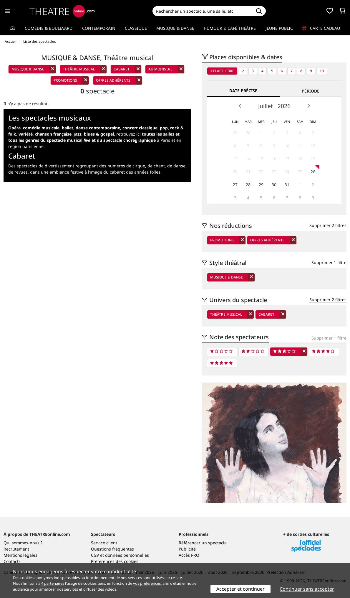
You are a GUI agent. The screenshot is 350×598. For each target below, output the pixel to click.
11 (300, 146)
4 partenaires (52, 583)
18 (300, 159)
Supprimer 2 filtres (327, 225)
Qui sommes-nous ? (23, 543)
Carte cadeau (321, 28)
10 (322, 70)
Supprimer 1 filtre (328, 262)
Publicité (187, 549)
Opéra (14, 128)
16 (274, 159)
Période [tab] (310, 91)
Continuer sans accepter (307, 589)
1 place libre (222, 70)
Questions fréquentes (112, 549)
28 (248, 184)
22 (261, 171)
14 (248, 159)
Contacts (12, 561)
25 (300, 171)
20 (235, 171)
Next (308, 105)
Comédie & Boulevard (48, 28)
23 (274, 171)
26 (313, 171)
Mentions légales (20, 555)
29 (235, 133)
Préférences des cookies (114, 561)
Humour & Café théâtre (230, 28)
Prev (240, 105)
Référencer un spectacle (203, 543)
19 (313, 159)
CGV (95, 555)
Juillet (265, 106)
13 (235, 159)
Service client (104, 543)
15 (261, 159)
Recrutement (16, 549)
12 (313, 146)
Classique (136, 28)
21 (248, 171)
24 (287, 171)
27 (235, 184)
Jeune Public (279, 28)
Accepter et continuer (240, 589)
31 (287, 184)
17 (287, 159)
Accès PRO (189, 555)
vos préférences (147, 583)
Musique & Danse (175, 28)
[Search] (202, 11)
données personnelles (127, 555)
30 (248, 133)
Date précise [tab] (243, 90)
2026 (284, 106)
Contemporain (98, 28)
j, (94, 134)
